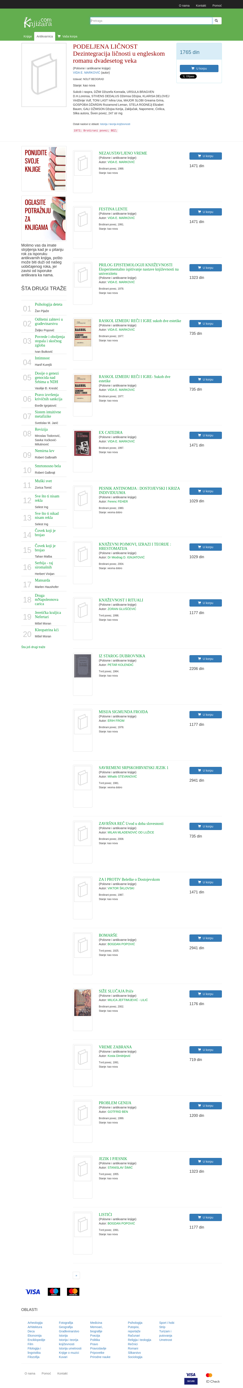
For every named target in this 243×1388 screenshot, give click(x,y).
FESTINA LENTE (113, 209)
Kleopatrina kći (47, 630)
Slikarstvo (134, 1352)
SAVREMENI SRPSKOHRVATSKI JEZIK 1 (133, 768)
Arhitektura (35, 1327)
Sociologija (135, 1357)
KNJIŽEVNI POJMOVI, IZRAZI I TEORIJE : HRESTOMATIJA (135, 546)
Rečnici (133, 1344)
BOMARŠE (108, 935)
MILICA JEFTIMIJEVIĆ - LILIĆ (128, 1000)
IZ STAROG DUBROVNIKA (122, 656)
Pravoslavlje (98, 1348)
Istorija (63, 1335)
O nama (184, 5)
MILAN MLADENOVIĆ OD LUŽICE (131, 832)
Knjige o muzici (69, 1352)
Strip (162, 1327)
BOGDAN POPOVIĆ (121, 944)
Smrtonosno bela (48, 466)
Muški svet (43, 481)
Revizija (41, 429)
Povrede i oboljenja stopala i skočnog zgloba (50, 341)
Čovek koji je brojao (45, 532)
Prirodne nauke (100, 1357)
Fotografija (66, 1322)
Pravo (94, 1344)
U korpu (199, 68)
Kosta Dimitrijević (119, 1056)
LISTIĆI (105, 1214)
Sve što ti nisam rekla (47, 498)
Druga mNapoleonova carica (46, 599)
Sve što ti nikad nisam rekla (47, 515)
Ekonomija (35, 1335)
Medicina (96, 1322)
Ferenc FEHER (118, 501)
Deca (31, 1331)
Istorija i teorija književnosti (115, 124)
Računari (134, 1335)
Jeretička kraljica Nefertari (48, 614)
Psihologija (135, 1322)
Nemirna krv (44, 451)
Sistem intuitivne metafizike (48, 414)
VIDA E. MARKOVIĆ (87, 72)
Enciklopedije (36, 1340)
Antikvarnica (44, 36)
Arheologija (35, 1322)
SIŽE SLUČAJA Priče (116, 991)
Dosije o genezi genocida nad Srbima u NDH (47, 377)
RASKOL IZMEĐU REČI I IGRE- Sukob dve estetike (134, 379)
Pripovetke (97, 1352)
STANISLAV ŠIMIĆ (120, 1167)
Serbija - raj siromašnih (44, 565)
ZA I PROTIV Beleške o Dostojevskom (129, 879)
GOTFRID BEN (118, 1111)
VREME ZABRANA (115, 1047)
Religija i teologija (139, 1340)
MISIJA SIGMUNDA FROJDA (123, 712)
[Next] (76, 1275)
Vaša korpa (67, 36)
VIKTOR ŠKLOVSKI (121, 888)
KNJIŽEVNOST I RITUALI (121, 600)
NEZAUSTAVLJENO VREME (123, 153)
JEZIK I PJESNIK (113, 1159)
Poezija (95, 1335)
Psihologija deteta (48, 304)
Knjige (28, 36)
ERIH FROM (116, 720)
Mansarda (42, 580)
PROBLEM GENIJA (115, 1103)
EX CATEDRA (111, 432)
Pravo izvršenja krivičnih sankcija (48, 397)
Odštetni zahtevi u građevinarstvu (49, 321)
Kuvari (63, 1357)
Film (30, 1344)
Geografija (66, 1327)
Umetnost (165, 1340)
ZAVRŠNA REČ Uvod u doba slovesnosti (131, 823)
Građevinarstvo (69, 1331)
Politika (95, 1340)
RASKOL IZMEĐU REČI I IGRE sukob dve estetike (140, 321)
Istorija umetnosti (70, 1348)
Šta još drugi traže (33, 647)
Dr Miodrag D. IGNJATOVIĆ (126, 557)
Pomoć (217, 5)
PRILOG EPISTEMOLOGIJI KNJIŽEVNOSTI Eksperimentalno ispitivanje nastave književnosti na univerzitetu (139, 269)
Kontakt (201, 5)
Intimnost (42, 358)
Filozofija (33, 1357)
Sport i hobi (166, 1322)
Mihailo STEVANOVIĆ (122, 776)
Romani (133, 1348)
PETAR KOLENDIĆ (121, 664)
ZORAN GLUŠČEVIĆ (122, 609)
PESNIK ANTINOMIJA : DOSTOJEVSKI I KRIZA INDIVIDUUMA (139, 490)
